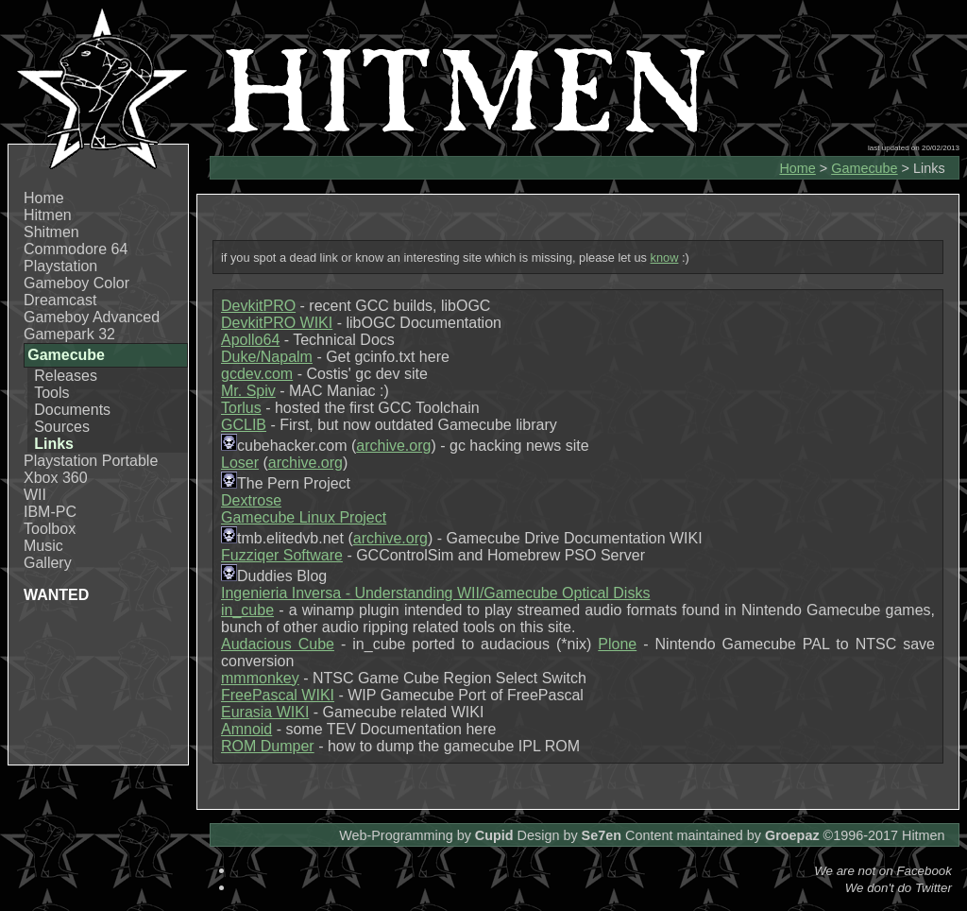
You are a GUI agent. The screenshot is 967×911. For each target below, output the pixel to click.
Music (43, 546)
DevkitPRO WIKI (276, 323)
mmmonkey (260, 678)
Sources (62, 427)
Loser (240, 463)
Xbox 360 (56, 478)
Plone (617, 644)
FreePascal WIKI (277, 695)
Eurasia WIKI (265, 712)
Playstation (60, 266)
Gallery (48, 563)
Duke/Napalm (267, 357)
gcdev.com (257, 374)
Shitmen (51, 232)
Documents (72, 410)
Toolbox (50, 529)
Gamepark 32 (69, 334)
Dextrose (251, 500)
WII (35, 495)
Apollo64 (250, 340)
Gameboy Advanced (92, 317)
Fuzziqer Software (282, 555)
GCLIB (243, 425)
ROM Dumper (267, 746)
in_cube (247, 610)
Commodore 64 (75, 249)
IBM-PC (50, 512)
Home (44, 198)
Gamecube (864, 168)
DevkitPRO (258, 306)
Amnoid (246, 729)
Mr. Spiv (248, 391)
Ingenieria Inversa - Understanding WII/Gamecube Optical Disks (435, 593)
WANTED (56, 595)
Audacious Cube (277, 644)
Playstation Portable (91, 461)
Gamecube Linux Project (303, 517)
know (665, 257)
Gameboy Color (76, 283)
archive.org (393, 446)
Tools (51, 393)
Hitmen (48, 215)
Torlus (241, 408)
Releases (65, 376)
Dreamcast (60, 300)
